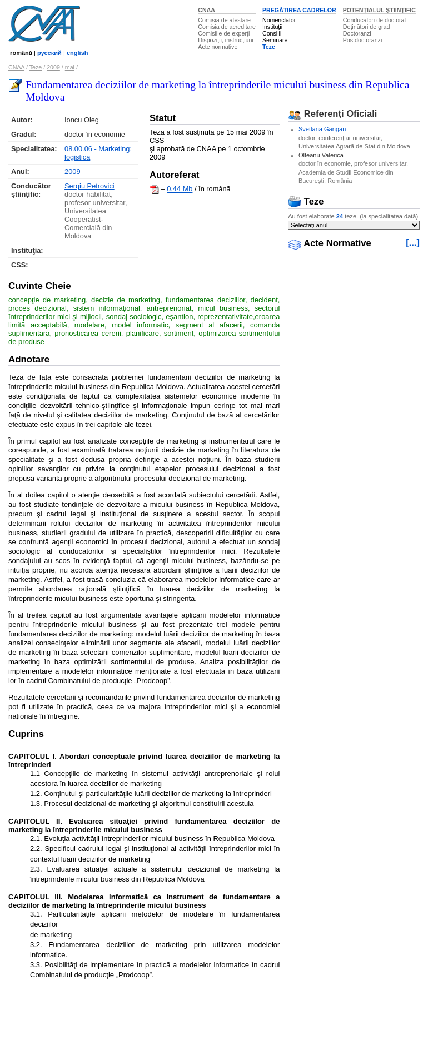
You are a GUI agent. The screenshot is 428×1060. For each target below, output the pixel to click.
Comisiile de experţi (224, 33)
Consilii (271, 33)
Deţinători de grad (366, 26)
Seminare (275, 40)
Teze (268, 46)
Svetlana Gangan (322, 129)
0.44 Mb (179, 189)
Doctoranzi (357, 33)
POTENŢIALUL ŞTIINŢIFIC (379, 10)
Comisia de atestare (224, 20)
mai (69, 67)
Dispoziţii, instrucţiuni (225, 40)
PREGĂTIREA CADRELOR (299, 10)
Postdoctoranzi (362, 40)
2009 (53, 67)
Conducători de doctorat (374, 20)
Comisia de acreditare (227, 26)
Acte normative (217, 46)
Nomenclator (279, 20)
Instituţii (272, 26)
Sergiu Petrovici (89, 186)
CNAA (206, 10)
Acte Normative (329, 243)
